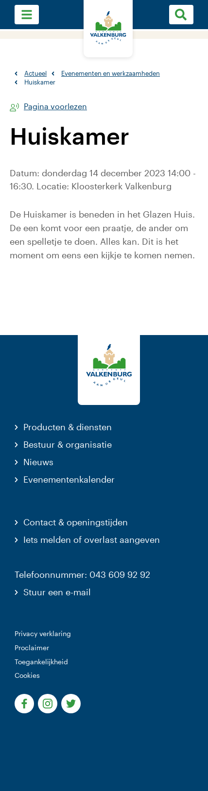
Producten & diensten (67, 426)
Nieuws (38, 461)
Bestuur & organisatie (67, 444)
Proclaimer (32, 647)
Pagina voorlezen (55, 106)
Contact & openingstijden (75, 522)
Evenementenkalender (69, 479)
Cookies (27, 675)
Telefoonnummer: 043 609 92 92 (82, 574)
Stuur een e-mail (57, 592)
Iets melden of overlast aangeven (91, 539)
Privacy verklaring (43, 633)
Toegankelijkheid (41, 661)
